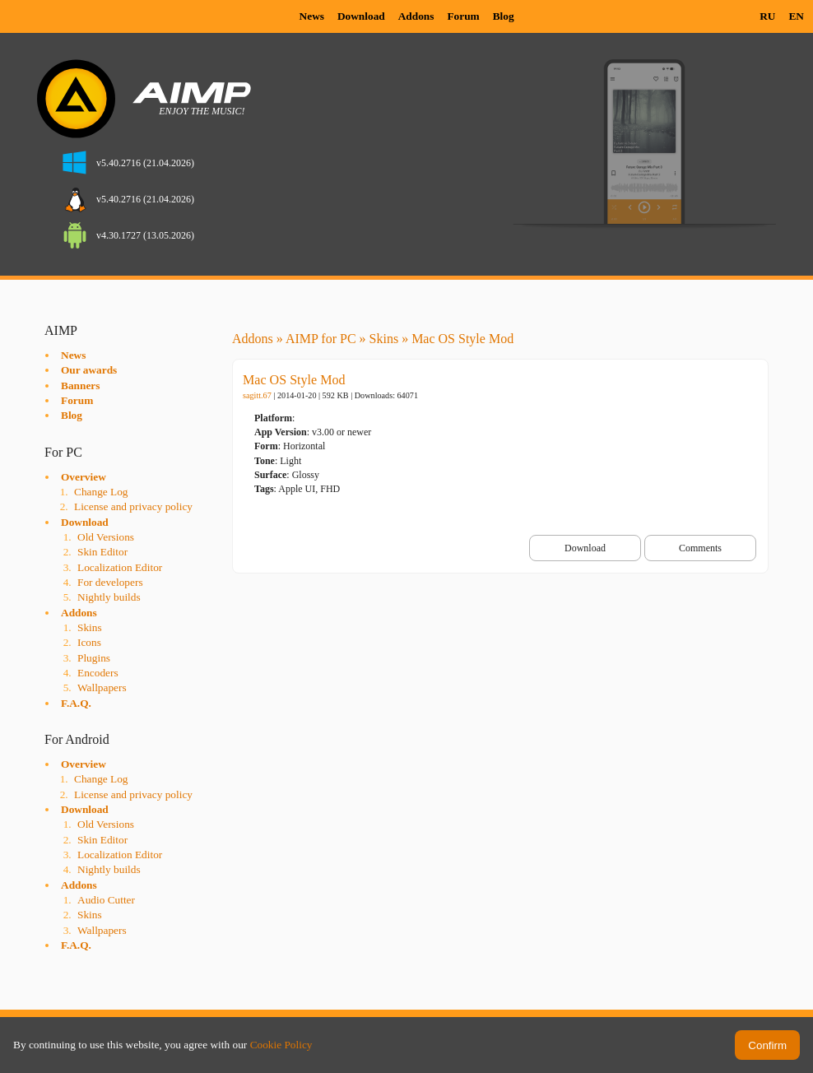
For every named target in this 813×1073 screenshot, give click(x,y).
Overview (83, 477)
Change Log (101, 491)
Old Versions (105, 537)
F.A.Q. (76, 703)
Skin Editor (102, 552)
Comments (700, 548)
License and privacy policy (133, 506)
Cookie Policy (281, 1044)
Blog (503, 16)
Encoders (97, 673)
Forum (463, 16)
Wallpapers (102, 687)
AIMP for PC (321, 339)
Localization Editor (119, 567)
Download (361, 16)
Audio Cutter (106, 900)
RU (767, 16)
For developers (110, 582)
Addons (416, 16)
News (312, 16)
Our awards (89, 370)
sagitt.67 (257, 395)
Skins (89, 627)
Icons (89, 642)
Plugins (93, 658)
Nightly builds (109, 597)
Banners (80, 385)
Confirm (767, 1045)
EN (796, 16)
